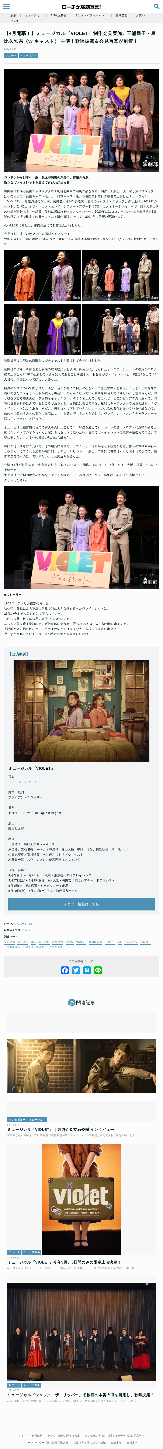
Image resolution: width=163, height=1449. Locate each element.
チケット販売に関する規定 (64, 1422)
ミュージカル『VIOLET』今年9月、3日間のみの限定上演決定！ (67, 1246)
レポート (13, 55)
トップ (23, 1422)
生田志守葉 (15, 938)
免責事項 (116, 1429)
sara (36, 932)
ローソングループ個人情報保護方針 (46, 1429)
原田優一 (148, 932)
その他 (15, 20)
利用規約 (37, 1422)
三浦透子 (112, 932)
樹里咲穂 (30, 938)
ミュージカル (33, 15)
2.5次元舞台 (59, 15)
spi (122, 932)
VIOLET (84, 932)
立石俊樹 (11, 932)
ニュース (16, 1236)
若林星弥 (60, 932)
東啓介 (72, 932)
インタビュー (19, 1107)
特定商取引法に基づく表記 (90, 1429)
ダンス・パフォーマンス (91, 15)
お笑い (140, 15)
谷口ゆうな (133, 932)
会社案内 (132, 1429)
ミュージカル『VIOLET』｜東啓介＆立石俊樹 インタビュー (63, 1117)
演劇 (13, 15)
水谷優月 (43, 938)
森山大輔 (46, 932)
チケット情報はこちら (81, 895)
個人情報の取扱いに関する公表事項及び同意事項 (114, 1422)
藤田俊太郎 (97, 932)
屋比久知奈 (58, 938)
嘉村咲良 (25, 932)
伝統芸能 (122, 15)
